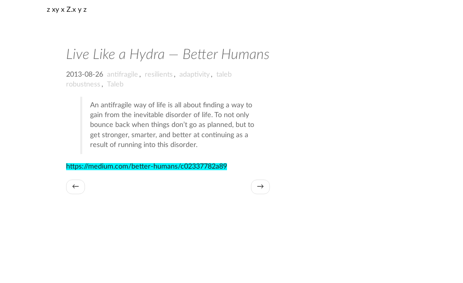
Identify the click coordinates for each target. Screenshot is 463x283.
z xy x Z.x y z (67, 9)
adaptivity (194, 74)
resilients (159, 74)
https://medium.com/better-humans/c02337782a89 (146, 166)
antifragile (122, 74)
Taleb (115, 84)
